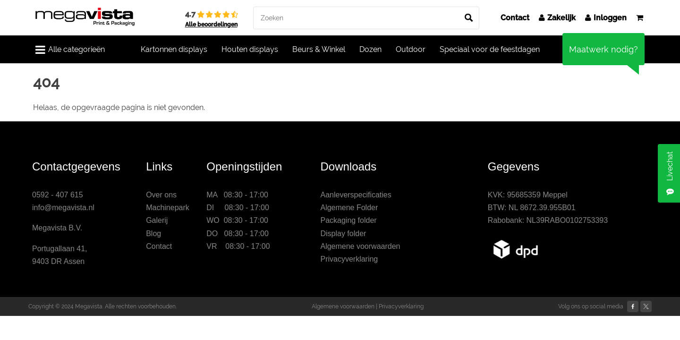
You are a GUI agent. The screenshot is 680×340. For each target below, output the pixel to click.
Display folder (343, 234)
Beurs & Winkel (318, 49)
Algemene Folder (349, 208)
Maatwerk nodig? (603, 49)
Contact (515, 17)
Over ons (161, 195)
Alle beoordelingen (211, 24)
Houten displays (249, 49)
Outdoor (410, 49)
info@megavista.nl (63, 208)
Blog (153, 234)
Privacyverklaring (349, 259)
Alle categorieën (70, 49)
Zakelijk (557, 17)
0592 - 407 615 (57, 195)
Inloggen (606, 17)
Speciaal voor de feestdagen (490, 49)
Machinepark (167, 208)
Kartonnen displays (174, 49)
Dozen (370, 49)
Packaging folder (348, 220)
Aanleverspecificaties (355, 195)
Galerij (157, 220)
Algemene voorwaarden (360, 246)
